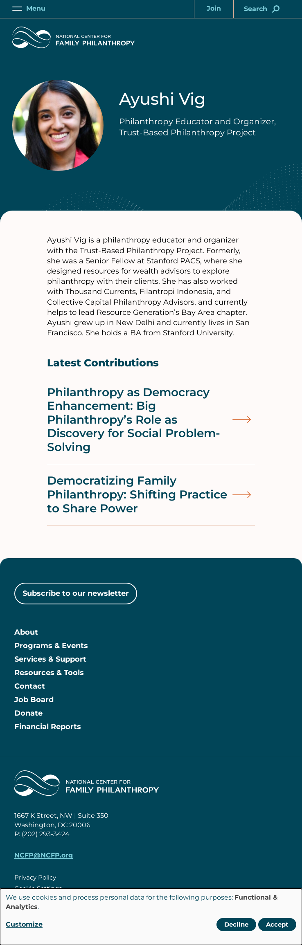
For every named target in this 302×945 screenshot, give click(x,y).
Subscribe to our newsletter (76, 593)
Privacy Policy (35, 877)
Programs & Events (51, 645)
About (26, 632)
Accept (277, 924)
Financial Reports (47, 726)
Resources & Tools (49, 672)
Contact (29, 686)
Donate (28, 713)
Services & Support (50, 659)
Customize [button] (24, 924)
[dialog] (151, 917)
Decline (236, 924)
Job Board (34, 699)
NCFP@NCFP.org (43, 855)
